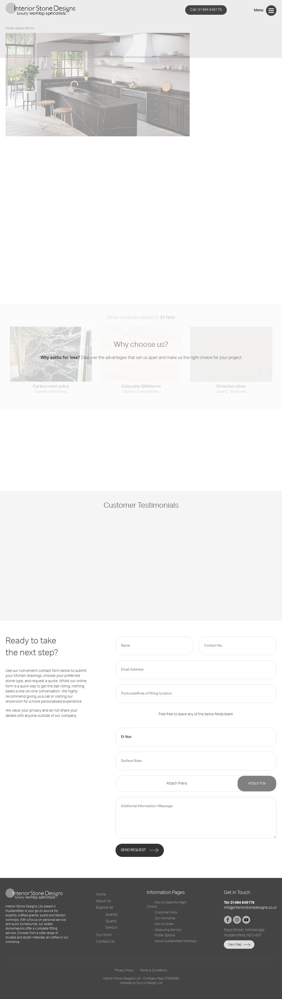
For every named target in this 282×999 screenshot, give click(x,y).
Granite (111, 915)
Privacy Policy (124, 970)
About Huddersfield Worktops (176, 941)
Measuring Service (168, 929)
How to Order (164, 924)
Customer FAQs (166, 912)
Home (9, 28)
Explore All (104, 907)
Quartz (111, 921)
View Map (234, 944)
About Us (103, 901)
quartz (19, 28)
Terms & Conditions (153, 970)
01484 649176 (206, 10)
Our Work (104, 935)
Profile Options (165, 935)
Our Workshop (165, 918)
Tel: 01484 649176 (239, 903)
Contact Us (105, 941)
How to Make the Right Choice (167, 905)
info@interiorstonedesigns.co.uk (250, 907)
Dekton (111, 927)
